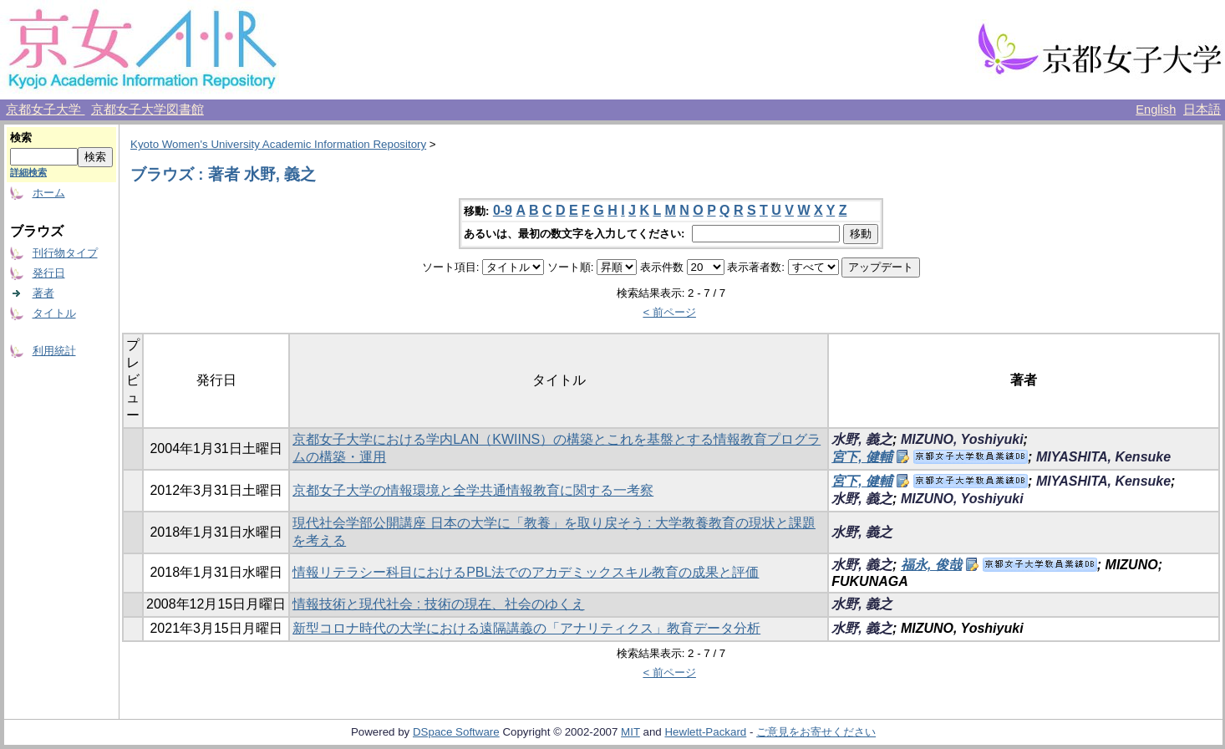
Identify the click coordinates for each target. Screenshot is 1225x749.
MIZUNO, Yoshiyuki (962, 439)
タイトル (54, 313)
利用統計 (54, 350)
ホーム (49, 192)
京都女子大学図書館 (147, 109)
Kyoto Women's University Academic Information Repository (278, 144)
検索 (21, 137)
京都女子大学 (45, 109)
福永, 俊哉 (931, 565)
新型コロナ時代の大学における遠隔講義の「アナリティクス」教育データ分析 (526, 628)
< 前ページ (669, 312)
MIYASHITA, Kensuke (1103, 457)
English (1156, 109)
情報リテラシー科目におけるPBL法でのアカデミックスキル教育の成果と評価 (525, 572)
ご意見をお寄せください (816, 732)
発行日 (49, 273)
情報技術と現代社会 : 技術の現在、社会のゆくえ (438, 604)
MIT (630, 732)
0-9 (502, 210)
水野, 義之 (861, 439)
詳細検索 (28, 172)
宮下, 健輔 (861, 457)
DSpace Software (456, 732)
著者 (43, 293)
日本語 (1202, 109)
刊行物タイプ (65, 253)
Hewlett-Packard (705, 732)
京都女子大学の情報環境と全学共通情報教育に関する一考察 (472, 490)
